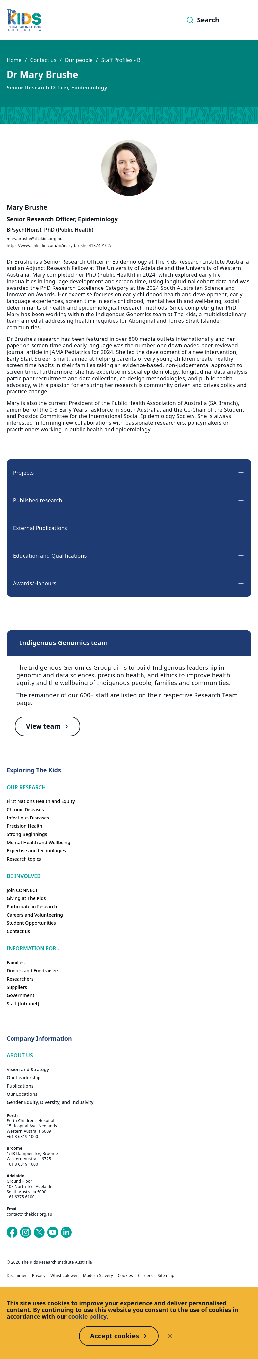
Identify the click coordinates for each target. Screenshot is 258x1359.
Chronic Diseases (25, 809)
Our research (26, 787)
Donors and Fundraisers (33, 971)
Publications (20, 1086)
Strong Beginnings (27, 834)
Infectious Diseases (28, 818)
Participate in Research (32, 906)
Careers (145, 1275)
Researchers (20, 979)
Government (20, 995)
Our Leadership (24, 1077)
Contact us (43, 60)
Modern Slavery (98, 1275)
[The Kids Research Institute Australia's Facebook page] (12, 1232)
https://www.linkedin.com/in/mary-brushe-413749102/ (59, 245)
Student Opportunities (31, 923)
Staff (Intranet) (23, 1003)
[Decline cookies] (170, 1336)
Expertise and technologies (36, 850)
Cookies (125, 1275)
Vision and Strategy (28, 1069)
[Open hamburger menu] (242, 20)
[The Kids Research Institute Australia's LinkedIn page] (66, 1232)
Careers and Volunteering (35, 915)
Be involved (24, 876)
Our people (79, 60)
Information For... (34, 948)
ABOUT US (20, 1055)
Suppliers (17, 987)
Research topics (24, 859)
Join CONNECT (22, 890)
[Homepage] (24, 20)
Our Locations (22, 1094)
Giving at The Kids (26, 898)
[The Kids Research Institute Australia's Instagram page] (25, 1232)
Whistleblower (64, 1275)
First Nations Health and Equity (41, 801)
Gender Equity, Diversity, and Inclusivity (50, 1102)
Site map (166, 1275)
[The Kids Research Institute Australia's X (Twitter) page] (39, 1232)
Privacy (39, 1275)
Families (16, 962)
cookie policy (87, 1316)
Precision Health (24, 826)
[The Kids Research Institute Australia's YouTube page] (52, 1232)
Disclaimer (17, 1275)
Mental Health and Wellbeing (38, 842)
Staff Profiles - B (121, 60)
